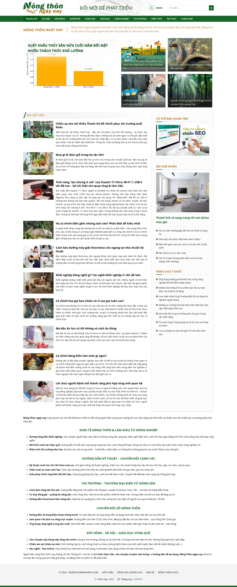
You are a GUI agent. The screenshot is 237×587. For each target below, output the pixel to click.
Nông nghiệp (122, 18)
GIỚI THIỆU (108, 572)
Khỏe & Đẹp (187, 18)
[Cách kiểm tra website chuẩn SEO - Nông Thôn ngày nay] (182, 154)
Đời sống (60, 18)
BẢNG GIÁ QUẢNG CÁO (129, 572)
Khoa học (90, 18)
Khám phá (75, 18)
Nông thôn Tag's (168, 572)
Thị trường (140, 18)
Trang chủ (31, 18)
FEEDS (159, 7)
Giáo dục (105, 18)
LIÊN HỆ (150, 572)
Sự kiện (46, 18)
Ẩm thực (171, 18)
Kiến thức (156, 18)
